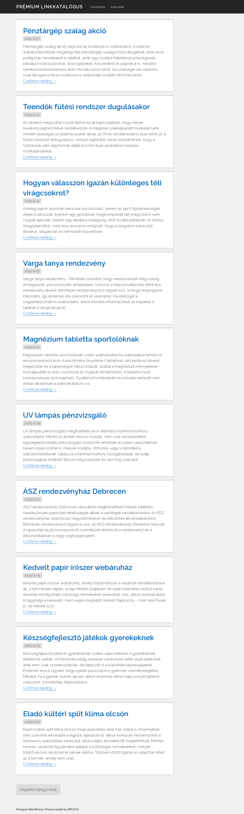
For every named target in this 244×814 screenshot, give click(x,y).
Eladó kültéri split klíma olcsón (78, 713)
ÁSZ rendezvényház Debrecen (77, 491)
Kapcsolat (117, 7)
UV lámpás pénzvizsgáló (67, 414)
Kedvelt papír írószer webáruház (80, 567)
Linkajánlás (97, 7)
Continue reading (40, 80)
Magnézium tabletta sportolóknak (84, 338)
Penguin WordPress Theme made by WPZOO (47, 809)
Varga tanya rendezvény (66, 263)
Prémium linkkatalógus (49, 6)
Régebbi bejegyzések (39, 789)
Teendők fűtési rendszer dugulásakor (89, 106)
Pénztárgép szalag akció (66, 30)
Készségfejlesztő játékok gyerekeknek (91, 637)
